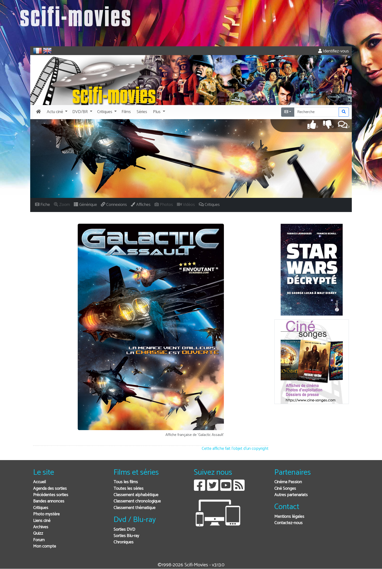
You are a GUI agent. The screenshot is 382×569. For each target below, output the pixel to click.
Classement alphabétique (136, 495)
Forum (39, 540)
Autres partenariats (291, 495)
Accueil (39, 482)
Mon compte (44, 546)
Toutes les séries (128, 488)
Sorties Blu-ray (126, 536)
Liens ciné (41, 520)
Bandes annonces (48, 501)
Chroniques (124, 542)
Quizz (38, 533)
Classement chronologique (137, 501)
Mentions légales (289, 516)
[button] (56, 112)
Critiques (40, 507)
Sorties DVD (124, 529)
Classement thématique (134, 507)
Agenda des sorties (50, 488)
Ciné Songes (285, 488)
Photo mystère (46, 514)
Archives (40, 527)
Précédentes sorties (50, 495)
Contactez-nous (288, 523)
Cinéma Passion (288, 482)
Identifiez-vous (333, 51)
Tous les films (126, 482)
